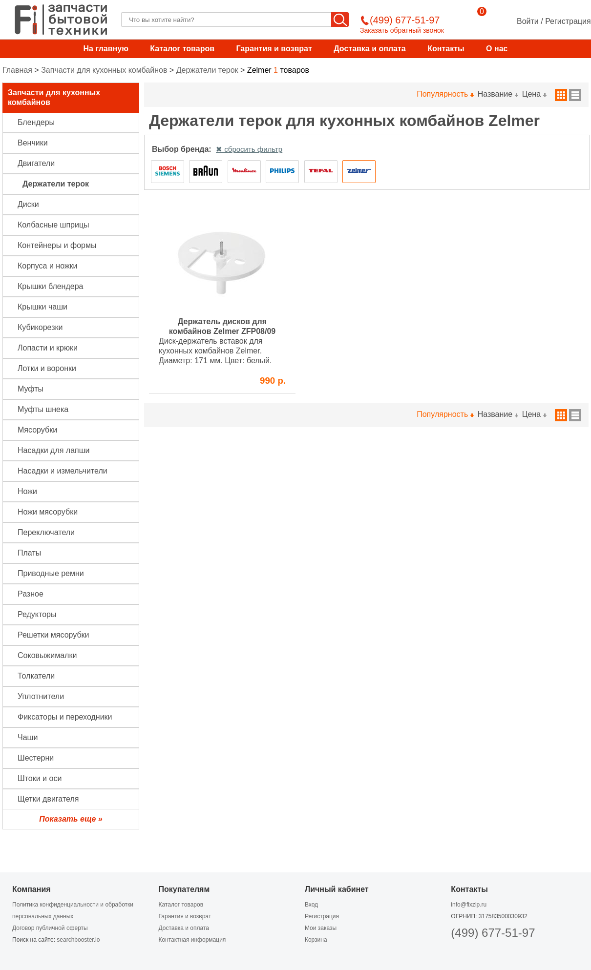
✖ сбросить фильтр (249, 149)
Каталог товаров (182, 48)
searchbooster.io (78, 939)
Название (498, 94)
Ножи (27, 491)
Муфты (30, 389)
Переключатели (46, 532)
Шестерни (36, 758)
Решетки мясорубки (53, 635)
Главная (17, 70)
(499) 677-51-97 (493, 932)
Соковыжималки (47, 655)
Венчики (33, 143)
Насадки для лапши (54, 450)
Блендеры (36, 122)
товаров (278, 70)
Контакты (445, 48)
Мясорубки (37, 430)
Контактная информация (192, 939)
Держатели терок (207, 70)
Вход (311, 904)
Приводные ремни (51, 573)
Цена (534, 94)
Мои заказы (321, 928)
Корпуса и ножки (48, 266)
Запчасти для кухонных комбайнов (104, 70)
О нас (496, 48)
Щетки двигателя (48, 799)
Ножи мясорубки (48, 512)
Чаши (28, 737)
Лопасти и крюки (48, 348)
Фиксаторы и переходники (65, 717)
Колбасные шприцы (53, 225)
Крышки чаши (42, 307)
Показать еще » (70, 819)
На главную (106, 48)
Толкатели (36, 676)
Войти (528, 21)
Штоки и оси (40, 778)
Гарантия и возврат (274, 48)
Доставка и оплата (370, 48)
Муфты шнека (43, 409)
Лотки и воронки (47, 368)
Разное (30, 594)
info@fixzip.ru (468, 904)
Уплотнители (41, 696)
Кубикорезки (40, 327)
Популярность (445, 94)
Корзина (316, 939)
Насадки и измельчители (62, 471)
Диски (28, 204)
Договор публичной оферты (50, 928)
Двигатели (36, 163)
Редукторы (37, 614)
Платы (29, 553)
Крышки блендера (50, 286)
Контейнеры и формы (57, 245)
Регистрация (568, 21)
